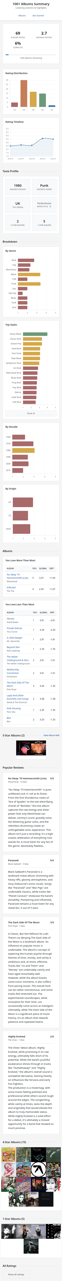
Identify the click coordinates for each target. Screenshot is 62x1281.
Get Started (38, 15)
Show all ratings (16, 1274)
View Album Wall (51, 735)
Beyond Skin (13, 647)
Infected (11, 587)
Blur (9, 717)
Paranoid (13, 860)
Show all (31, 413)
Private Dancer (14, 628)
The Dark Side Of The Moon (24, 922)
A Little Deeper (14, 637)
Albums (22, 15)
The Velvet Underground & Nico (18, 658)
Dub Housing (14, 708)
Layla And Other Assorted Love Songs (18, 697)
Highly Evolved (16, 1036)
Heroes (10, 618)
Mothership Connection (13, 671)
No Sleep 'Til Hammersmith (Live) (17, 576)
